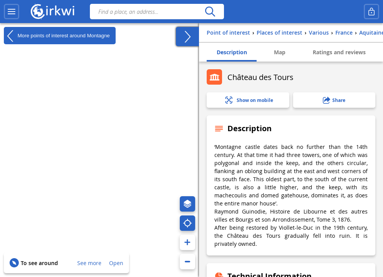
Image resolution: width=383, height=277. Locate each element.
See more (89, 263)
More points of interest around (57, 36)
